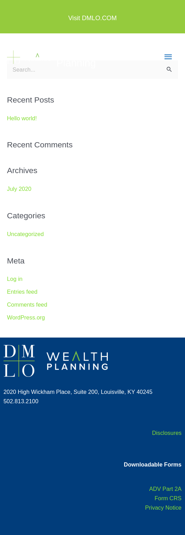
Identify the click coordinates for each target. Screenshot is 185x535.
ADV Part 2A (165, 489)
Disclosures (167, 433)
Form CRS (168, 498)
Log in (15, 279)
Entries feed (22, 292)
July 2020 (19, 189)
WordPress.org (26, 317)
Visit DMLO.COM (92, 18)
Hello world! (22, 118)
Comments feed (27, 304)
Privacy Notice (163, 507)
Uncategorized (25, 234)
